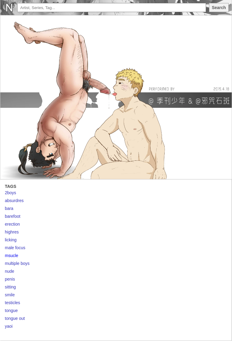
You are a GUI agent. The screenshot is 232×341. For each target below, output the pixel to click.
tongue (11, 310)
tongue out (15, 318)
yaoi (9, 326)
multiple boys (17, 263)
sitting (10, 287)
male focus (15, 247)
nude (9, 271)
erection (12, 224)
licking (11, 239)
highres (12, 232)
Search (219, 7)
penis (10, 279)
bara (9, 208)
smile (10, 294)
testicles (12, 302)
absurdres (14, 200)
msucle (11, 255)
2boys (10, 192)
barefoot (12, 216)
